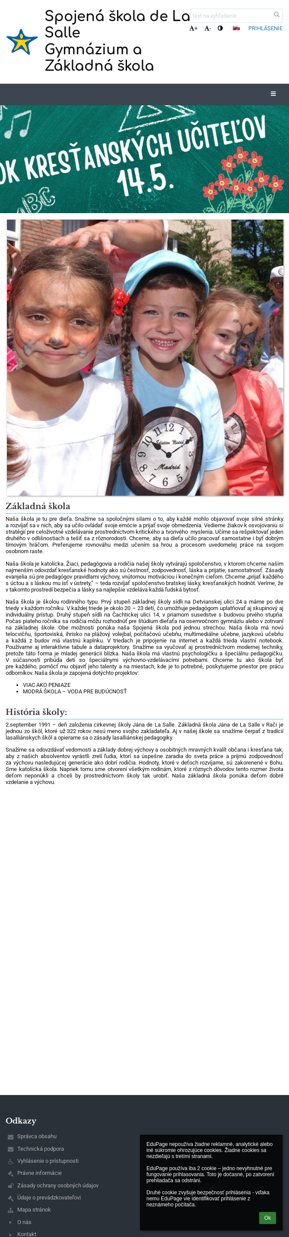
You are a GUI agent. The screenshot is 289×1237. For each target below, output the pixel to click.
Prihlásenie (265, 28)
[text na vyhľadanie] (236, 16)
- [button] (207, 28)
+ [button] (193, 28)
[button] (236, 28)
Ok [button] (267, 1218)
